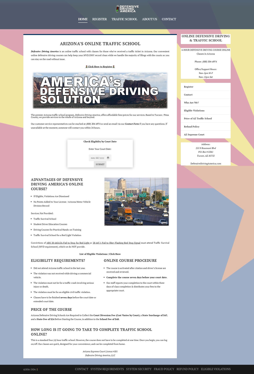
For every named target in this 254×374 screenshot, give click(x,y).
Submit (100, 164)
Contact (169, 18)
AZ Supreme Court (194, 134)
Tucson (158, 114)
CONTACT (81, 369)
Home (82, 18)
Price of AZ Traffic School (198, 118)
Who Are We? (191, 102)
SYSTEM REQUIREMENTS (107, 369)
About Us (149, 18)
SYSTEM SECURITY (139, 369)
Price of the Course (51, 309)
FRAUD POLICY (164, 369)
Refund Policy (191, 126)
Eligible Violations (194, 110)
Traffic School (124, 18)
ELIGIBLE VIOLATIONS (216, 369)
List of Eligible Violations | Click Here (100, 253)
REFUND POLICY (188, 369)
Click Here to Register (100, 66)
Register (99, 18)
